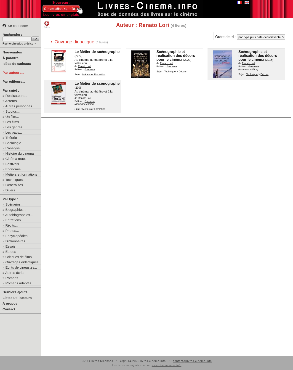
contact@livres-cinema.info (192, 361)
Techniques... (15, 180)
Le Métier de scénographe (97, 52)
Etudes (10, 252)
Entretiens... (14, 220)
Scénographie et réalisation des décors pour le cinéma (176, 55)
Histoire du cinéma (19, 153)
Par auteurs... (13, 72)
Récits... (11, 225)
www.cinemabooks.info (166, 365)
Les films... (13, 122)
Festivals (12, 164)
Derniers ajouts (15, 292)
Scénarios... (14, 204)
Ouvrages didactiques (22, 262)
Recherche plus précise (18, 43)
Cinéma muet (15, 159)
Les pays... (13, 132)
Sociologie (13, 143)
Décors (182, 71)
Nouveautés (12, 52)
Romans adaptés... (19, 283)
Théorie (11, 138)
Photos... (12, 231)
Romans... (13, 278)
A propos (10, 303)
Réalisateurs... (16, 96)
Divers (10, 190)
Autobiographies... (19, 215)
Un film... (12, 117)
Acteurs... (12, 101)
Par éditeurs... (14, 81)
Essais (10, 246)
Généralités (14, 185)
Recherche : (12, 35)
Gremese (90, 69)
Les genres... (15, 127)
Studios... (12, 111)
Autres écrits (14, 273)
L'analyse (12, 148)
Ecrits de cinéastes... (21, 267)
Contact (9, 309)
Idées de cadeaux (17, 64)
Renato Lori (84, 66)
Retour (47, 24)
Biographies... (16, 209)
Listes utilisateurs (17, 298)
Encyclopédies (16, 236)
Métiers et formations (21, 174)
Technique (170, 71)
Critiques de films (18, 257)
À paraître (11, 58)
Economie (13, 169)
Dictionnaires (15, 241)
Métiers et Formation (93, 74)
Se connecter (15, 26)
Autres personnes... (20, 106)
